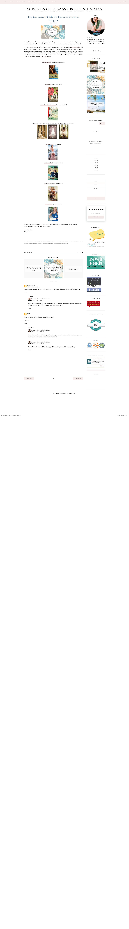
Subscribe (96, 217)
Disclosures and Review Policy (37, 2)
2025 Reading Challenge (96, 358)
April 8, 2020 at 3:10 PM (37, 331)
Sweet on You (49, 144)
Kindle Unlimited (46, 56)
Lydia (28, 313)
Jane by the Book (48, 163)
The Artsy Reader (75, 47)
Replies (31, 296)
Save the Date (48, 204)
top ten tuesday (28, 252)
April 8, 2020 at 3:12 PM (37, 343)
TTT (27, 320)
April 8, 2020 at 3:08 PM (37, 300)
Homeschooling (21, 2)
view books (102, 366)
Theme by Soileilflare (122, 415)
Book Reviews (52, 2)
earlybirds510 (31, 285)
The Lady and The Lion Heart (48, 105)
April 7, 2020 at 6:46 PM (33, 315)
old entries (78, 378)
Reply (25, 292)
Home (4, 2)
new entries (29, 378)
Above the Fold (46, 62)
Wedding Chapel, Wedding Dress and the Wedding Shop (48, 123)
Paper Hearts (48, 84)
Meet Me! (11, 2)
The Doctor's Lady (49, 183)
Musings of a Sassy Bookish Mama (64, 9)
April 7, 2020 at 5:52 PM (33, 287)
